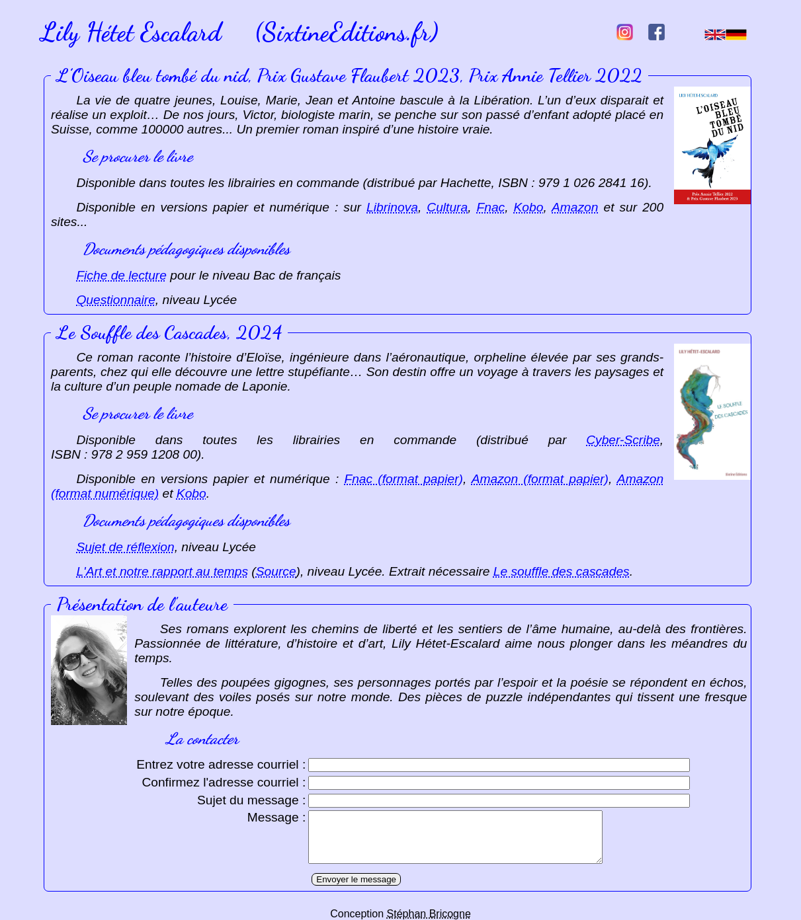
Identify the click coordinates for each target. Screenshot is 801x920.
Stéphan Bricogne (429, 913)
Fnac (491, 207)
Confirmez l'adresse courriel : (224, 782)
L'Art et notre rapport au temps (162, 571)
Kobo (529, 207)
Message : (276, 817)
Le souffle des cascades (561, 571)
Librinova (392, 207)
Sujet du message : (251, 800)
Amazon (575, 207)
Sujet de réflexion (125, 547)
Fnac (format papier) (403, 479)
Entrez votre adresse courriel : (221, 764)
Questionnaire (115, 300)
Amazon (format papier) (540, 479)
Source (276, 571)
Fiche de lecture (121, 275)
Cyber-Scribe (623, 440)
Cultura (447, 207)
